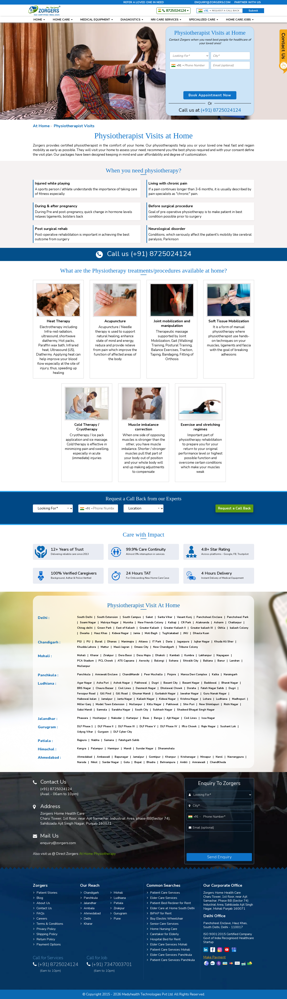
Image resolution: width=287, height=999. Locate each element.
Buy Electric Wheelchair (165, 918)
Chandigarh (90, 892)
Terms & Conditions (48, 924)
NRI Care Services (166, 20)
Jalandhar (88, 903)
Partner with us (247, 2)
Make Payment (214, 957)
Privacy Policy (44, 929)
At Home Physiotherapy (97, 853)
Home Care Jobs (240, 20)
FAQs (38, 913)
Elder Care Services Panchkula (169, 955)
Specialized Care (203, 20)
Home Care (63, 20)
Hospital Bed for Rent (164, 939)
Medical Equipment (96, 20)
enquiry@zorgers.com (212, 2)
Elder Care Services (162, 898)
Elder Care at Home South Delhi (171, 908)
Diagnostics (132, 20)
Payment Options (47, 944)
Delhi (86, 918)
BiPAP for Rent (159, 913)
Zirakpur (117, 908)
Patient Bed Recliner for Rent (169, 903)
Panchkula (89, 898)
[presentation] (189, 76)
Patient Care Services (163, 892)
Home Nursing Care (162, 929)
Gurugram (118, 913)
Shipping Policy (45, 934)
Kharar (86, 924)
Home (38, 20)
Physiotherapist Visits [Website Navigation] (73, 126)
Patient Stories (45, 892)
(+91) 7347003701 (114, 967)
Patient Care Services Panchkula (171, 960)
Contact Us (42, 908)
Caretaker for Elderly (163, 934)
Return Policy (44, 939)
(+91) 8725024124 (221, 110)
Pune (115, 918)
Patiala (116, 903)
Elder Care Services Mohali (167, 944)
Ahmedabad (91, 913)
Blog (38, 898)
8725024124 (172, 10)
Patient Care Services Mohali (168, 949)
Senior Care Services (163, 924)
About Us (41, 903)
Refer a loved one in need (143, 2)
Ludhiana (118, 898)
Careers (40, 918)
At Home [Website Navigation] (41, 126)
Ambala (87, 908)
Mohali (116, 892)
